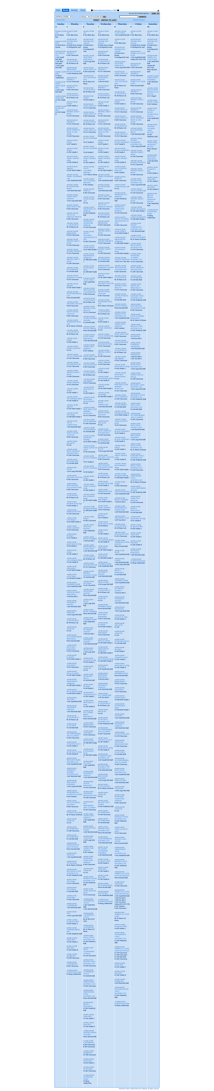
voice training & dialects (74, 399)
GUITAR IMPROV (89, 429)
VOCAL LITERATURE (74, 356)
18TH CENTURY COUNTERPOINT (89, 291)
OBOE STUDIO (103, 582)
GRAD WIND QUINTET (88, 592)
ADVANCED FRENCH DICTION (90, 794)
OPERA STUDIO (120, 780)
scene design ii (71, 520)
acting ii (69, 142)
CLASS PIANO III (89, 122)
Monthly (74, 10)
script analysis (71, 568)
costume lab (70, 629)
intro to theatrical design (74, 691)
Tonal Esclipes (88, 1069)
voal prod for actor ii (90, 694)
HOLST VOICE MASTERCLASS (136, 246)
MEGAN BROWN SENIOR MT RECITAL (151, 198)
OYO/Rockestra (71, 863)
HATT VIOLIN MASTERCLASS (120, 771)
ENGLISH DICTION (73, 364)
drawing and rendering (87, 439)
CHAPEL (117, 560)
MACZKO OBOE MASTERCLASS (104, 767)
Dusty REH (70, 948)
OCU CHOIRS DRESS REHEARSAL (74, 638)
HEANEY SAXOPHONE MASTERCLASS (136, 142)
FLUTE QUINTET (104, 786)
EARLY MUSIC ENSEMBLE (152, 79)
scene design (70, 415)
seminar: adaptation (72, 382)
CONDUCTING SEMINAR (71, 198)
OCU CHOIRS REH (104, 695)
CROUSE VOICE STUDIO (120, 840)
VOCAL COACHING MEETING (87, 170)
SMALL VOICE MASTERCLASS (89, 938)
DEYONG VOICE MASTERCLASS (89, 963)
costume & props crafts (122, 186)
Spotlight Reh (70, 956)
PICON (116, 552)
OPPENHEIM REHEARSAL (102, 676)
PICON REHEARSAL (105, 885)
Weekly (65, 10)
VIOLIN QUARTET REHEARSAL (73, 593)
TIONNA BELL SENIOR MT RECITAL (152, 145)
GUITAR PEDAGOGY (87, 784)
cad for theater (71, 576)
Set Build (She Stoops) (73, 972)
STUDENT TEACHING (74, 813)
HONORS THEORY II (74, 251)
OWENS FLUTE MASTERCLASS (120, 315)
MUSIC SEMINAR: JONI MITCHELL (73, 452)
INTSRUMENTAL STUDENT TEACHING (74, 793)
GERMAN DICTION (73, 512)
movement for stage (89, 660)
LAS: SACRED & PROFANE (89, 182)
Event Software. (143, 1088)
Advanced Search (139, 20)
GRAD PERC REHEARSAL (88, 58)
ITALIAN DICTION (90, 365)
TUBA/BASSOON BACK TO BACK (72, 846)
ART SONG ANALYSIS (74, 304)
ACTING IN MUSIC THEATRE (90, 319)
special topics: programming (71, 648)
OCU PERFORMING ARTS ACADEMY (73, 735)
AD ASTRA (70, 699)
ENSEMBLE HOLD (104, 606)
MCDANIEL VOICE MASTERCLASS (137, 386)
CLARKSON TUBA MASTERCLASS (104, 757)
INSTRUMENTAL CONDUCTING (89, 548)
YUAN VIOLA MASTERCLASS (103, 721)
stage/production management (71, 682)
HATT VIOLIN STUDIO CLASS (136, 426)
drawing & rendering (90, 508)
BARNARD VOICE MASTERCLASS (137, 297)
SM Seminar (87, 583)
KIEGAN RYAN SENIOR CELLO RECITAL (153, 92)
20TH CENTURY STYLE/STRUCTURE (74, 486)
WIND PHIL (70, 613)
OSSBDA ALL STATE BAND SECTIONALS (121, 875)
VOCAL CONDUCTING (71, 424)
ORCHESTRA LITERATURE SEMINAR (88, 223)
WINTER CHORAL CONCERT (90, 1033)
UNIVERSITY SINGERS (71, 603)
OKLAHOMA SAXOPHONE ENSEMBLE (103, 851)
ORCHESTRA (88, 650)
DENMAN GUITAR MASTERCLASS (90, 880)
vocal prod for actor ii (73, 744)
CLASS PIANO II (72, 61)
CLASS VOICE (88, 280)
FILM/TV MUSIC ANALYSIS (72, 313)
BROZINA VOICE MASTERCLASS (120, 862)
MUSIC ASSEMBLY (90, 611)
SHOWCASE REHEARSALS (135, 287)
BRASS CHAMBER (90, 539)
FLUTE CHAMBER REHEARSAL (137, 317)
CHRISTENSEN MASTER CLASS (89, 983)
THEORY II (70, 53)
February (108, 10)
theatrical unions (88, 741)
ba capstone (70, 657)
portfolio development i (138, 209)
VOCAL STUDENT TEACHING (73, 803)
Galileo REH (59, 98)
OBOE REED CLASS (121, 518)
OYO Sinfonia (71, 889)
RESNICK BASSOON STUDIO (90, 574)
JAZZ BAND (87, 838)
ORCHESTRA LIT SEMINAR (89, 210)
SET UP (69, 469)
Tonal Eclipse (70, 897)
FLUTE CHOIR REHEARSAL (88, 338)
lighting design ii (88, 725)
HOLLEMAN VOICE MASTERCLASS (73, 872)
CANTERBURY (72, 905)
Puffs (57, 43)
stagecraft (69, 168)
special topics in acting (73, 544)
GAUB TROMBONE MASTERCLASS (105, 840)
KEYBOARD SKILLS (87, 677)
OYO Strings (70, 881)
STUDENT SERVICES (122, 259)
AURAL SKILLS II (89, 69)
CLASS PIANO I (72, 495)
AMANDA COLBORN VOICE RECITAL (151, 129)
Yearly (82, 10)
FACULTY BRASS (89, 328)
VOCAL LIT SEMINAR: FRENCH (73, 216)
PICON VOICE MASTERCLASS (136, 366)
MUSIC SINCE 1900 (73, 207)
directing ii (70, 536)
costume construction (73, 348)
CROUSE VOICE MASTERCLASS (104, 830)
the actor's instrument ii (122, 142)
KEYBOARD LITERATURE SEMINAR (88, 860)
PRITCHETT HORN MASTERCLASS (73, 761)
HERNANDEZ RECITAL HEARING (73, 70)
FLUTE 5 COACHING (138, 237)
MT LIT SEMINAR (89, 421)
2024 (115, 10)
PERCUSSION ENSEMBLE (71, 783)
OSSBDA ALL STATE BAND (152, 58)
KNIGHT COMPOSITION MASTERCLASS (136, 227)
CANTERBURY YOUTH (88, 902)
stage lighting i (88, 381)
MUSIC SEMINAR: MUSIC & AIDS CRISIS (73, 132)
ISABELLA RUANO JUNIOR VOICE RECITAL (152, 113)
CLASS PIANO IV (72, 96)
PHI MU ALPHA (152, 102)
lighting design (71, 233)
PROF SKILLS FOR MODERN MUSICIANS (90, 411)
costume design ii (89, 247)
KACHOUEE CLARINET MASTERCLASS (136, 257)
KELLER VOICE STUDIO (103, 803)
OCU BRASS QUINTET (87, 631)
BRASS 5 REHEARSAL (88, 1005)
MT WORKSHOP (72, 269)
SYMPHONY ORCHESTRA (135, 345)
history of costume (72, 673)
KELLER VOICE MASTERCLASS (136, 182)
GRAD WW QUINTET (87, 528)
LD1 (56, 33)
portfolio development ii (138, 217)
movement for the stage (74, 504)
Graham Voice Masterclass (135, 499)
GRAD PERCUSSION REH (60, 86)
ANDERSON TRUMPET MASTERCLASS (72, 772)
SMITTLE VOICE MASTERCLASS (136, 327)
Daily (58, 10)
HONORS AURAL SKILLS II (89, 309)
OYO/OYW (70, 855)
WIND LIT (86, 191)
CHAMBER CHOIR (73, 584)
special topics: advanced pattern (88, 400)
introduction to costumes (74, 277)
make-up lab (70, 443)
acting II (69, 104)
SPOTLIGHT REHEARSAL (135, 552)
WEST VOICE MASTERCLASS (136, 406)
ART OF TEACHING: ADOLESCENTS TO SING (90, 236)
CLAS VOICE (71, 726)
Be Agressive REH (72, 922)
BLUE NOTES (103, 893)
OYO (68, 913)
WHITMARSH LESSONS (103, 78)
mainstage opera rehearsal (71, 42)
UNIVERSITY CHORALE (71, 708)
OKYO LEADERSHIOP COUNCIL (88, 952)
